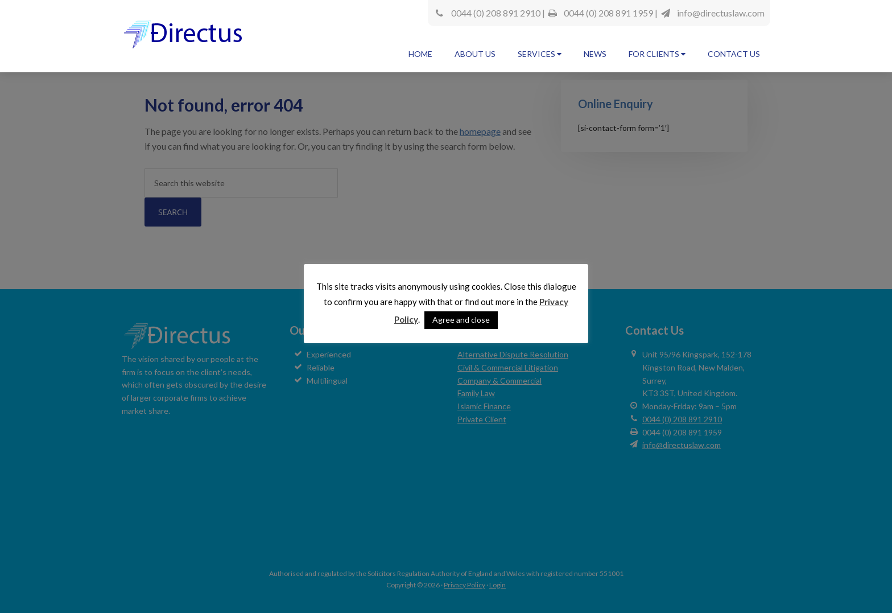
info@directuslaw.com (721, 12)
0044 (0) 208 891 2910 (495, 12)
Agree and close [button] (461, 319)
